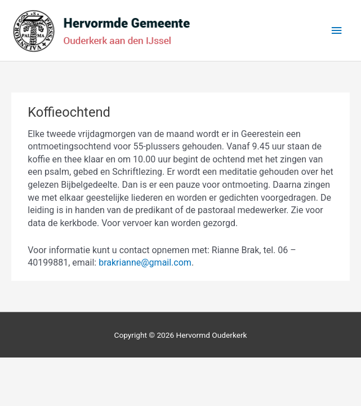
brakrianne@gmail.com (145, 262)
